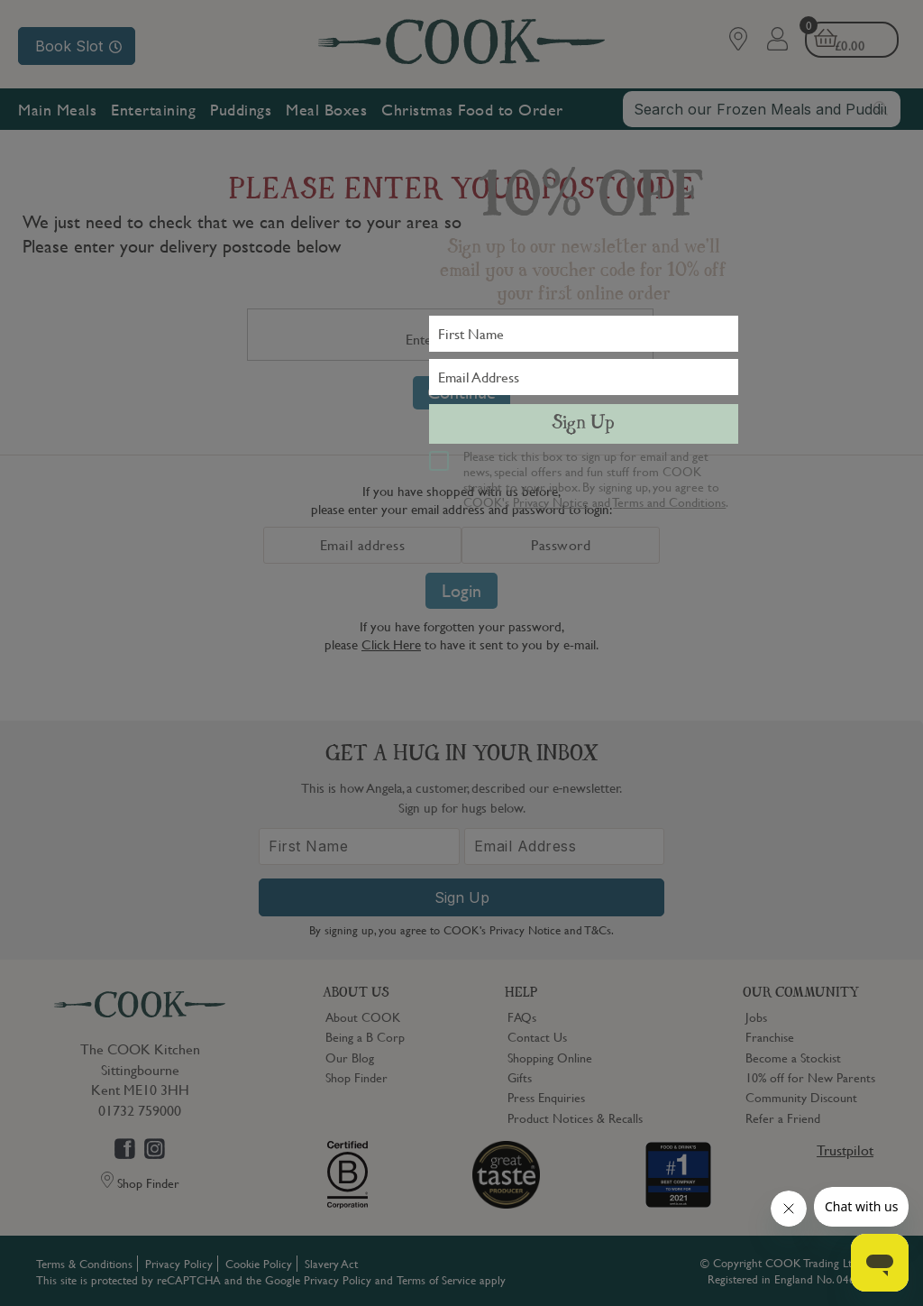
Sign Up (583, 424)
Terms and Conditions (669, 501)
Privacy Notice (551, 501)
